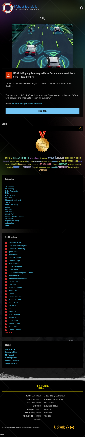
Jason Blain (13, 321)
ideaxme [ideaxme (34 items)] (7, 164)
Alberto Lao (13, 294)
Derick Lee (13, 291)
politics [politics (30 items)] (79, 164)
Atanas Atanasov (15, 330)
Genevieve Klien (15, 243)
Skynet (8, 202)
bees (7, 225)
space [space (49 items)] (48, 167)
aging (7, 207)
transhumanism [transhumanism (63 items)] (73, 167)
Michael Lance (14, 315)
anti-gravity (9, 212)
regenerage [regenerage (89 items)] (17, 167)
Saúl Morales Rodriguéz (18, 246)
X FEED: (29, 402)
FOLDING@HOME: (29, 412)
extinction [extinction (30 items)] (44, 161)
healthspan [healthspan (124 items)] (73, 161)
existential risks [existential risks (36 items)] (37, 161)
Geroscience (10, 349)
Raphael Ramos (15, 300)
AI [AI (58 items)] (11, 158)
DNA (7, 193)
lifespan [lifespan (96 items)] (55, 164)
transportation (38, 103)
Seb (10, 309)
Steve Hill (12, 306)
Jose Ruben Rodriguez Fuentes (21, 273)
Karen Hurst (13, 270)
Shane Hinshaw (15, 297)
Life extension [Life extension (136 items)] (45, 164)
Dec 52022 (8, 76)
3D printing (9, 186)
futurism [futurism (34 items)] (54, 161)
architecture (9, 214)
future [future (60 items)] (50, 161)
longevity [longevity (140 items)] (63, 164)
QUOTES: (36, 419)
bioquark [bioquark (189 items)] (52, 157)
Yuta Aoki (12, 285)
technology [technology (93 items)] (63, 167)
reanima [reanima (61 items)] (10, 167)
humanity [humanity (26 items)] (80, 161)
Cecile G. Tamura (15, 288)
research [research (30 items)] (36, 167)
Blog (42, 18)
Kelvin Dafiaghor (15, 267)
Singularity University (13, 200)
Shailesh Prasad (15, 258)
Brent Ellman (13, 312)
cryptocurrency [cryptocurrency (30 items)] (23, 161)
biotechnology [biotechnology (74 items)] (70, 158)
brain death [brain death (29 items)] (12, 161)
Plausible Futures (12, 361)
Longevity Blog (11, 352)
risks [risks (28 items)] (40, 167)
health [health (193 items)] (64, 161)
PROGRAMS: (47, 412)
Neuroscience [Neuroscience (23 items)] (74, 164)
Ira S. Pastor (13, 327)
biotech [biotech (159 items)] (60, 157)
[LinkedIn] (63, 427)
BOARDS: (46, 406)
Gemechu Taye (14, 261)
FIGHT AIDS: (30, 409)
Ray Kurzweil (10, 195)
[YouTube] (67, 427)
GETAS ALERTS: (48, 399)
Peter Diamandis (11, 191)
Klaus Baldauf (14, 282)
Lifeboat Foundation (15, 427)
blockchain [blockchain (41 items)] (6, 161)
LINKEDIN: (29, 399)
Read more (42, 111)
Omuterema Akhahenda (18, 279)
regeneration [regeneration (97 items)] (28, 167)
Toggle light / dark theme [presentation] (81, 7)
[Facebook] (54, 427)
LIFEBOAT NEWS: (48, 396)
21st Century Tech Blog (18, 103)
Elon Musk (9, 198)
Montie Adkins (14, 324)
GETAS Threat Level (42, 388)
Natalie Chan (14, 318)
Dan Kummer (14, 276)
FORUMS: (46, 416)
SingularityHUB (11, 363)
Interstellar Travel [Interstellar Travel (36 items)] (25, 164)
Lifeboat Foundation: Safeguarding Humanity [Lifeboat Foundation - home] (37, 8)
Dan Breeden (13, 255)
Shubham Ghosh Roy (17, 249)
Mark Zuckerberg (11, 205)
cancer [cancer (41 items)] (17, 161)
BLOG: (45, 402)
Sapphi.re (36, 427)
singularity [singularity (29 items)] (43, 167)
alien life (8, 209)
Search (80, 128)
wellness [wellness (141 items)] (43, 170)
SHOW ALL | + (8, 332)
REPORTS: (46, 409)
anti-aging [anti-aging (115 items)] (24, 158)
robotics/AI (29, 103)
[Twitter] (59, 427)
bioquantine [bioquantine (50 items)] (43, 158)
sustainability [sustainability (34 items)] (54, 167)
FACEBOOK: (28, 396)
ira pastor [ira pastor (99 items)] (34, 164)
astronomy (9, 218)
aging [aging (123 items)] (7, 158)
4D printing (9, 189)
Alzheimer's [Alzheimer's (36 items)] (16, 158)
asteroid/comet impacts (14, 216)
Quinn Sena (13, 252)
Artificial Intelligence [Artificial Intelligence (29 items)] (34, 158)
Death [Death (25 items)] (32, 161)
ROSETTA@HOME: (28, 416)
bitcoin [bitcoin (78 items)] (78, 158)
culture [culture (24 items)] (28, 161)
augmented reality (12, 221)
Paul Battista (14, 264)
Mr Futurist (9, 355)
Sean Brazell (13, 303)
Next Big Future (11, 358)
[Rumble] (72, 427)
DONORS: (35, 406)
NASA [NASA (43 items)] (69, 164)
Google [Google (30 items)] (58, 161)
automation (9, 223)
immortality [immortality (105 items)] (15, 164)
